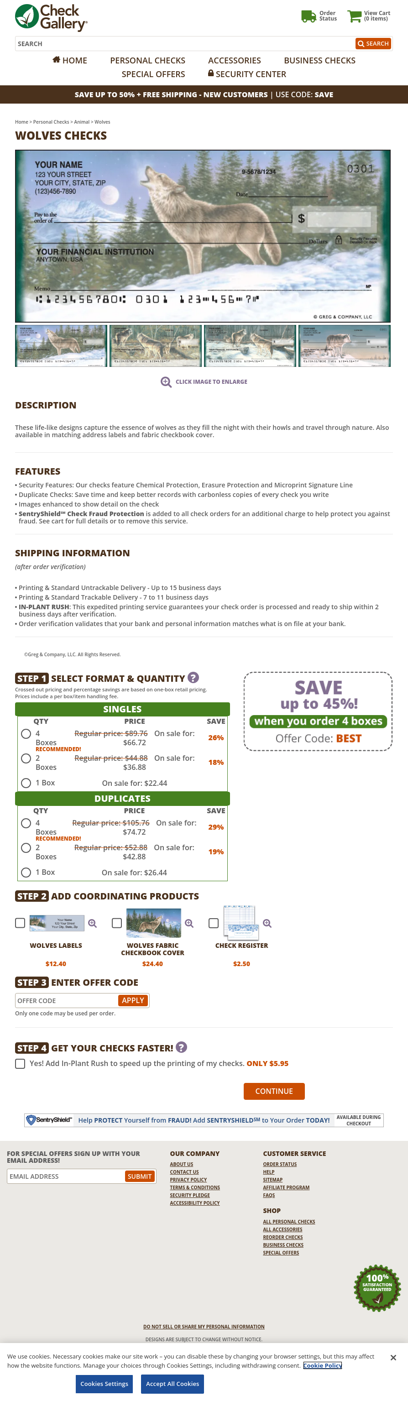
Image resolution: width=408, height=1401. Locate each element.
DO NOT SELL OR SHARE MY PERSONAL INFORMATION (204, 1326)
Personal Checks (147, 60)
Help (268, 1172)
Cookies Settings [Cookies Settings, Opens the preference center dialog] (104, 1384)
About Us (182, 1164)
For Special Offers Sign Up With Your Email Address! (73, 1157)
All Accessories (282, 1229)
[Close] (393, 1358)
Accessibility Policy (195, 1203)
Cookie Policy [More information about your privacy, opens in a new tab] (322, 1365)
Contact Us (184, 1172)
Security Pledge (190, 1195)
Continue (274, 1091)
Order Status (280, 1164)
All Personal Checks (289, 1221)
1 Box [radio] (45, 783)
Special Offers (153, 73)
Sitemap (272, 1179)
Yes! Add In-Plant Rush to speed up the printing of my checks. (151, 1064)
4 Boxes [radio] (46, 738)
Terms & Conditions (195, 1187)
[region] (204, 1372)
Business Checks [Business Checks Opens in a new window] (283, 1245)
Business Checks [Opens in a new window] (320, 60)
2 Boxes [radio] (46, 762)
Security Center (251, 73)
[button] (92, 923)
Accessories (234, 60)
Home (75, 60)
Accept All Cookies (172, 1384)
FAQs (269, 1195)
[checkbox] (52, 923)
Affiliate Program (286, 1187)
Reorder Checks (283, 1237)
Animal (82, 122)
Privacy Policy (188, 1179)
